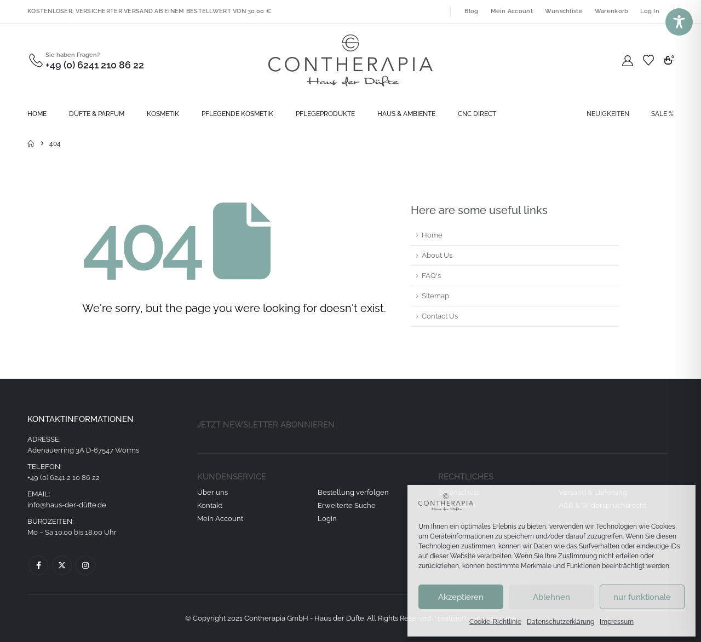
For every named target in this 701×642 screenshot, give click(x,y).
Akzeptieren (461, 597)
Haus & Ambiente (406, 114)
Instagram (85, 565)
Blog (471, 11)
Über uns (212, 492)
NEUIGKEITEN (608, 114)
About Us (437, 255)
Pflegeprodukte (325, 114)
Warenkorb (611, 11)
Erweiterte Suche (347, 505)
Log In (649, 11)
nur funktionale (642, 597)
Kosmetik (163, 114)
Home (37, 114)
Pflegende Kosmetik (237, 114)
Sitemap (435, 296)
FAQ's (431, 275)
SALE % (662, 114)
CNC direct (477, 114)
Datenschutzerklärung (560, 622)
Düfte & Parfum (96, 114)
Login (327, 518)
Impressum (617, 622)
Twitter (62, 565)
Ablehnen (551, 597)
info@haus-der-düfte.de (66, 505)
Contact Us (440, 316)
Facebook (38, 565)
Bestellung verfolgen (353, 492)
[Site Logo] (350, 60)
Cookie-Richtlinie (495, 622)
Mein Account (512, 11)
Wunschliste (564, 11)
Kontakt (209, 505)
